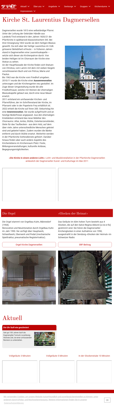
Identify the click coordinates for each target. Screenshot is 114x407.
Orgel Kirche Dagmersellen (29, 244)
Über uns (39, 6)
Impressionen (27, 11)
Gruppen (85, 6)
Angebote (54, 6)
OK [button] (107, 400)
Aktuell (24, 6)
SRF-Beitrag (85, 244)
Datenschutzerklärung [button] (14, 403)
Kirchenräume (102, 6)
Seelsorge (70, 6)
